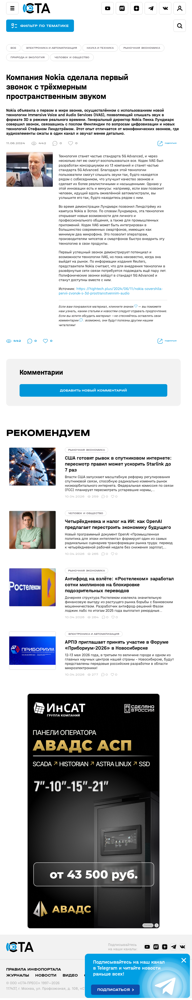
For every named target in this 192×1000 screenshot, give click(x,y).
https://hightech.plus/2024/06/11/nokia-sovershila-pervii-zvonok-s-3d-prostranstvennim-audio (111, 293)
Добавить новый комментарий (93, 392)
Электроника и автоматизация (51, 47)
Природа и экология (28, 58)
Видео (70, 977)
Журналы (17, 977)
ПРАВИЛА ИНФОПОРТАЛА (33, 971)
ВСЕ (13, 47)
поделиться (162, 145)
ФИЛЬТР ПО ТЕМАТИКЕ (47, 26)
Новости (45, 977)
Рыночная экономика (141, 47)
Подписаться (113, 990)
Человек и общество (71, 58)
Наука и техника (100, 47)
